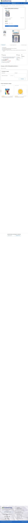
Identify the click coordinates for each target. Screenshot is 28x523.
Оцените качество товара (4, 75)
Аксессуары (13, 5)
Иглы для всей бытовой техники (20, 5)
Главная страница (3, 5)
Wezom (26, 521)
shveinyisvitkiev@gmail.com (20, 510)
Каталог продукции (8, 5)
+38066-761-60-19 (19, 508)
